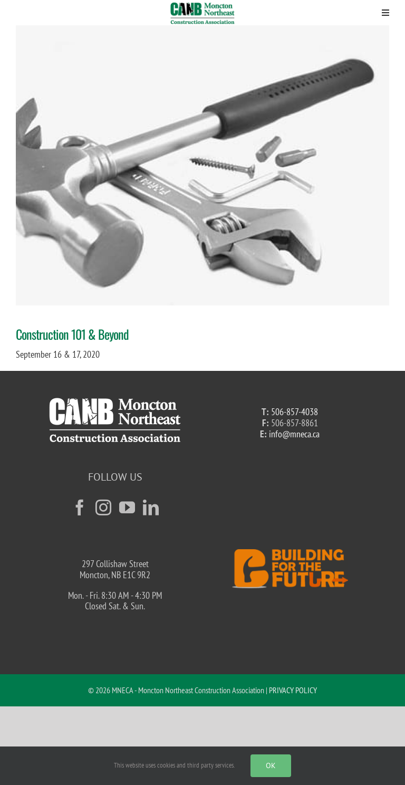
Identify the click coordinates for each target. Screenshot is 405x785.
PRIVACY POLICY (293, 690)
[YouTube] (127, 507)
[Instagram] (103, 507)
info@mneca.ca (294, 434)
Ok (271, 765)
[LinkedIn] (151, 507)
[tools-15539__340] (202, 165)
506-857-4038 (294, 412)
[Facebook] (80, 507)
